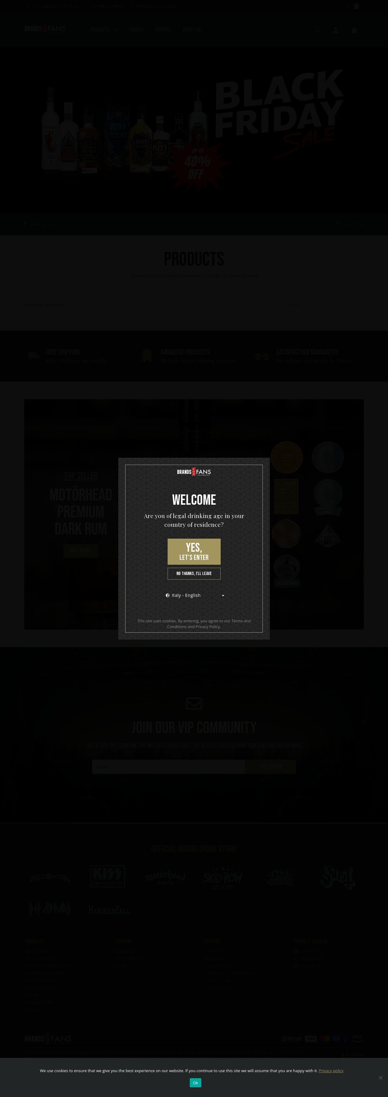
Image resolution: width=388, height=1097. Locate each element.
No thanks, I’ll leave (194, 574)
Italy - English (183, 595)
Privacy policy (331, 1070)
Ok (195, 1083)
